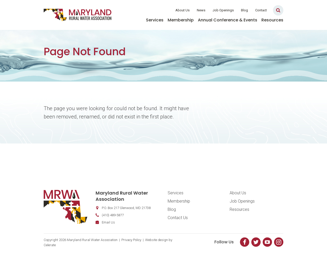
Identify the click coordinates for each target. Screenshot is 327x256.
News (201, 10)
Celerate (50, 245)
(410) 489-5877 (113, 215)
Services (155, 20)
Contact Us (178, 217)
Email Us (108, 222)
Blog (244, 10)
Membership (181, 20)
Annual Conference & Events (227, 20)
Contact (261, 10)
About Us (182, 10)
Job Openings (223, 10)
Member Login (155, 10)
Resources (272, 20)
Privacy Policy (131, 240)
